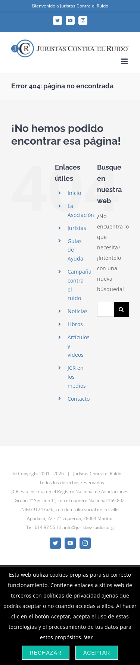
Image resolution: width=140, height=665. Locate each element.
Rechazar (46, 653)
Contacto (79, 398)
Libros (75, 324)
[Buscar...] (105, 309)
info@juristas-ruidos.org (89, 527)
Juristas (77, 227)
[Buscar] (121, 309)
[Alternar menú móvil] (125, 61)
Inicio (74, 192)
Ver (88, 637)
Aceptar (96, 653)
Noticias (78, 311)
